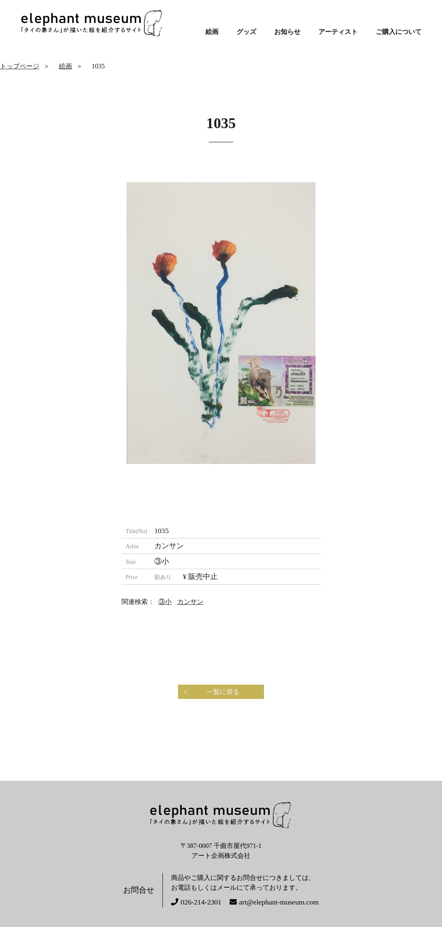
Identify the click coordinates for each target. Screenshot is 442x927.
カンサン (190, 601)
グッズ (246, 31)
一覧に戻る (223, 691)
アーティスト (338, 31)
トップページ (19, 66)
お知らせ (287, 31)
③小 (164, 601)
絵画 (212, 31)
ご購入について (399, 31)
